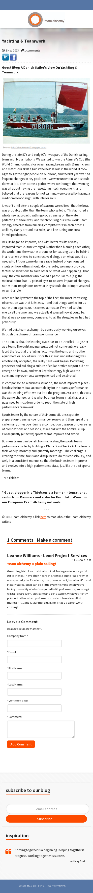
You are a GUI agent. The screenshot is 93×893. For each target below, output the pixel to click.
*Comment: (14, 717)
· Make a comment (53, 540)
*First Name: (15, 668)
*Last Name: (15, 684)
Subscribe (44, 819)
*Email (11, 652)
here (43, 517)
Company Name (17, 636)
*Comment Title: (17, 700)
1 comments (30, 50)
